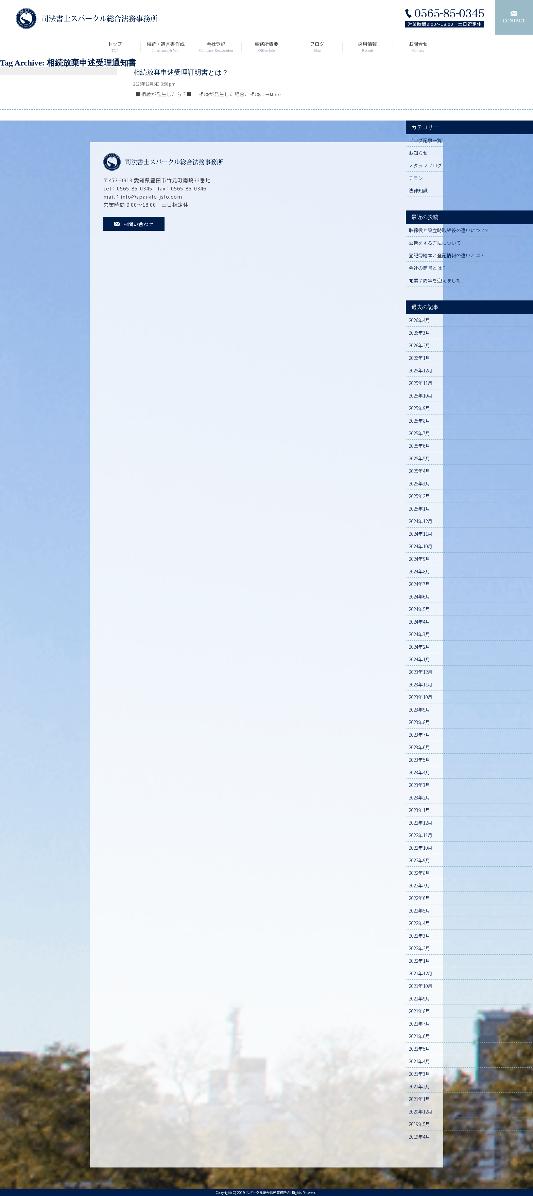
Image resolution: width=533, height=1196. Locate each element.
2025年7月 (419, 433)
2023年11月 (420, 684)
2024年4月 (419, 621)
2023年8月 (419, 722)
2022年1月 (419, 960)
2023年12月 (420, 671)
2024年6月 (419, 596)
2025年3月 (419, 483)
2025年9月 (419, 408)
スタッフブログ (425, 165)
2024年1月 (419, 659)
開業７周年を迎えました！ (437, 280)
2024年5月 (419, 609)
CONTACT (514, 17)
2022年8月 (419, 872)
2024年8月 (419, 571)
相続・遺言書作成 (165, 46)
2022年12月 (420, 822)
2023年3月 (419, 784)
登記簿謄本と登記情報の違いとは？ (447, 255)
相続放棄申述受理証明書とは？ (180, 72)
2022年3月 (419, 935)
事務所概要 (266, 46)
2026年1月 (419, 357)
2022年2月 (419, 948)
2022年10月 (420, 847)
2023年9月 (419, 709)
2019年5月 (419, 1124)
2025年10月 (420, 395)
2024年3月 (419, 634)
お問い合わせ (134, 223)
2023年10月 (420, 697)
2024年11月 (420, 533)
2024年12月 (420, 521)
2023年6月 (419, 747)
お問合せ (418, 46)
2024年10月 (420, 546)
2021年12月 (420, 973)
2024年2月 (419, 646)
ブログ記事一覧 (425, 140)
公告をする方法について (435, 242)
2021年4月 (419, 1061)
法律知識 (418, 190)
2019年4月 (419, 1136)
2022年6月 (419, 898)
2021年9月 (419, 998)
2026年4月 (419, 320)
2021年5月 (419, 1048)
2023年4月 (419, 772)
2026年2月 (419, 345)
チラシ (416, 177)
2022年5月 (419, 910)
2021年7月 (419, 1023)
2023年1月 (419, 810)
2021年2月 (419, 1086)
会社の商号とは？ (428, 267)
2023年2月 (419, 797)
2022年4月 (419, 923)
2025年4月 (419, 470)
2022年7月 (419, 885)
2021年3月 (419, 1073)
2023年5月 (419, 759)
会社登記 (216, 46)
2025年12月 (420, 370)
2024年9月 (419, 558)
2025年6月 (419, 445)
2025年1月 (419, 508)
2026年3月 (419, 332)
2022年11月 (420, 835)
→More (273, 94)
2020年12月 (420, 1111)
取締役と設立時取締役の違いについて (449, 230)
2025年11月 (420, 383)
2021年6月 (419, 1036)
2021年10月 (420, 985)
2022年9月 (419, 860)
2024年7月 (419, 584)
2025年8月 (419, 420)
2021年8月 (419, 1011)
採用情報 (367, 46)
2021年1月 (419, 1099)
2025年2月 (419, 496)
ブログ (317, 46)
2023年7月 (419, 734)
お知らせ (418, 152)
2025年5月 (419, 458)
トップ (115, 46)
